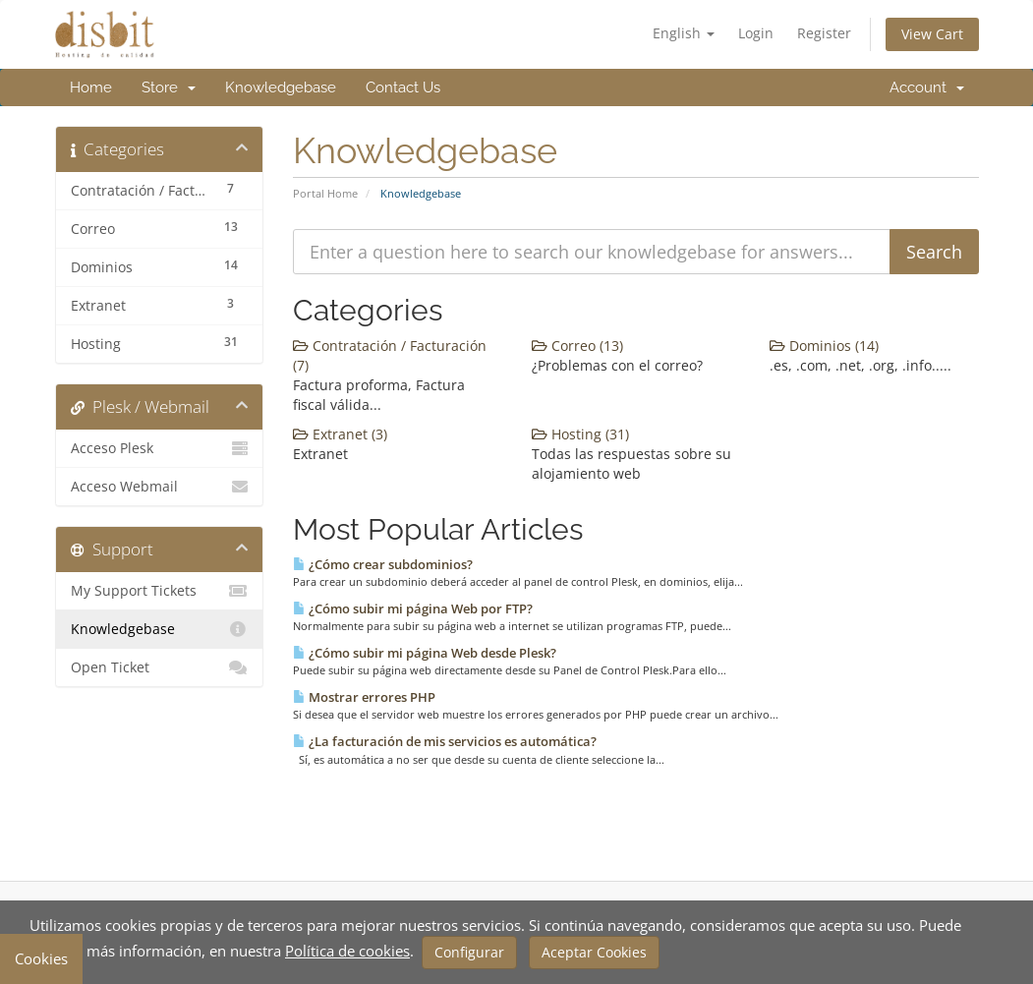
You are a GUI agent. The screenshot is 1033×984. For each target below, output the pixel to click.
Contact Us (403, 87)
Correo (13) (577, 345)
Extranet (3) (340, 434)
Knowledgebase (280, 87)
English (684, 33)
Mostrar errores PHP (364, 697)
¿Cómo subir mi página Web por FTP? (413, 608)
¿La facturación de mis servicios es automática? (445, 741)
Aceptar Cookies (594, 952)
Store (169, 87)
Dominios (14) (824, 345)
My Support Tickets (160, 591)
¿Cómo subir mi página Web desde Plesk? (424, 653)
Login (756, 33)
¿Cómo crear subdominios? (383, 564)
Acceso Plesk (160, 448)
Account (927, 87)
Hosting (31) (580, 434)
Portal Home (325, 193)
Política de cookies (347, 950)
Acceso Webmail (160, 486)
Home (91, 87)
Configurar (469, 952)
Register (824, 33)
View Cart (932, 34)
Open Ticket (160, 667)
